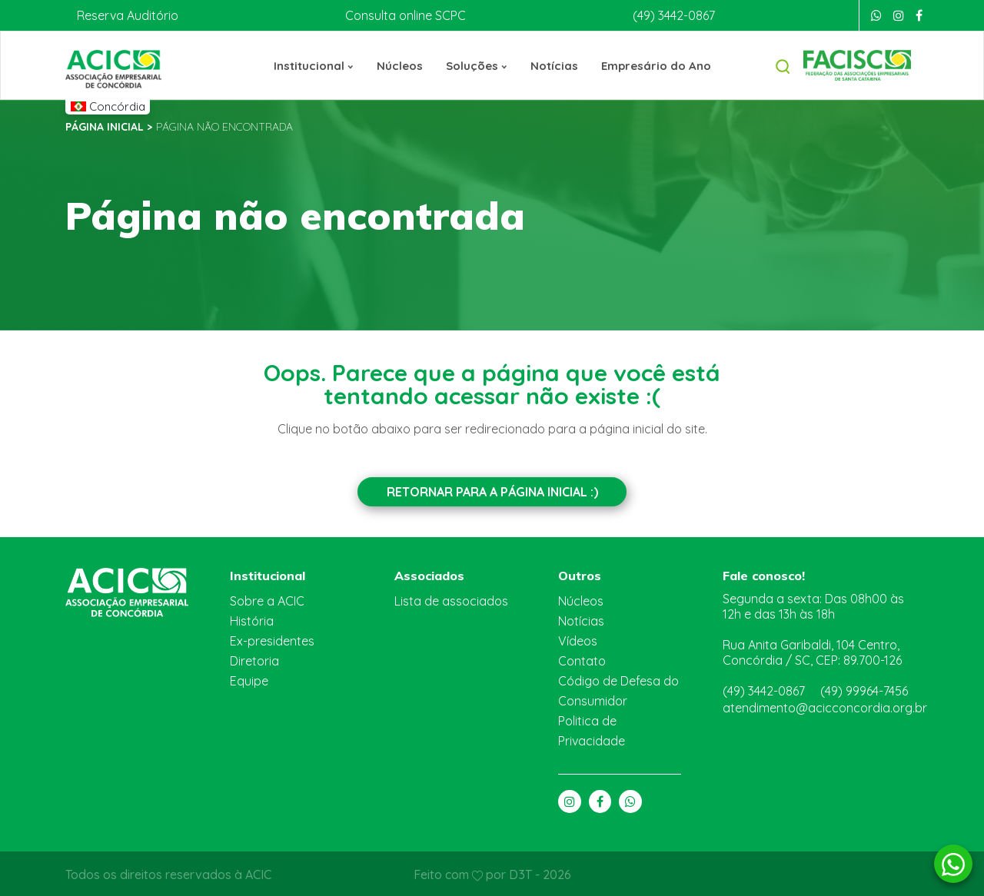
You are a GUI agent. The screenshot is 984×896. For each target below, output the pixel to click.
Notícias (553, 64)
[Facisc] (857, 64)
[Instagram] (898, 15)
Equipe (249, 678)
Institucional (318, 64)
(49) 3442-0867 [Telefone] (672, 15)
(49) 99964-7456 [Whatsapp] (867, 682)
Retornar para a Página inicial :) (492, 491)
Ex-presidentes (271, 638)
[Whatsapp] (876, 15)
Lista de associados (448, 599)
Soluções (477, 64)
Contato (579, 658)
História (250, 619)
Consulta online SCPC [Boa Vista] (402, 15)
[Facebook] (919, 15)
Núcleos (402, 64)
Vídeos (577, 638)
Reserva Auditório (125, 15)
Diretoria (253, 658)
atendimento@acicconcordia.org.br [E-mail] (818, 698)
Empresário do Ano (652, 64)
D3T (520, 872)
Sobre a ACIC (267, 599)
